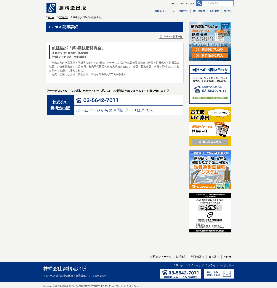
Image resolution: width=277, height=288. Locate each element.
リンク (175, 3)
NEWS (227, 11)
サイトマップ (187, 3)
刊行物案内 (199, 11)
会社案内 (214, 11)
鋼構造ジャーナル (164, 11)
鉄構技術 (183, 11)
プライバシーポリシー (221, 265)
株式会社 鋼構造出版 (65, 268)
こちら (147, 110)
